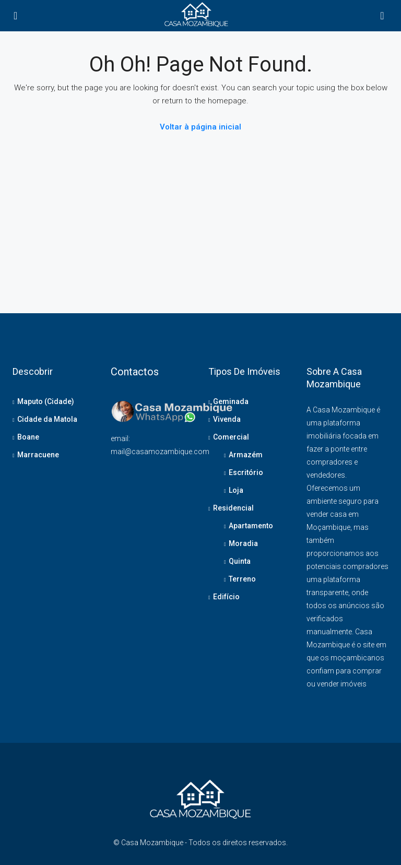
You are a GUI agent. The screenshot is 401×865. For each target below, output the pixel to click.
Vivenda (227, 419)
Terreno (242, 579)
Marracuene (38, 455)
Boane (28, 437)
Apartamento (251, 526)
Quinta (240, 561)
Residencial (233, 508)
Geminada (231, 401)
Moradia (243, 543)
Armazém (246, 455)
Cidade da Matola (47, 419)
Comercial (231, 437)
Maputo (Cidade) (45, 401)
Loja (236, 490)
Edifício (226, 597)
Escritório (246, 472)
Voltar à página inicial (200, 127)
